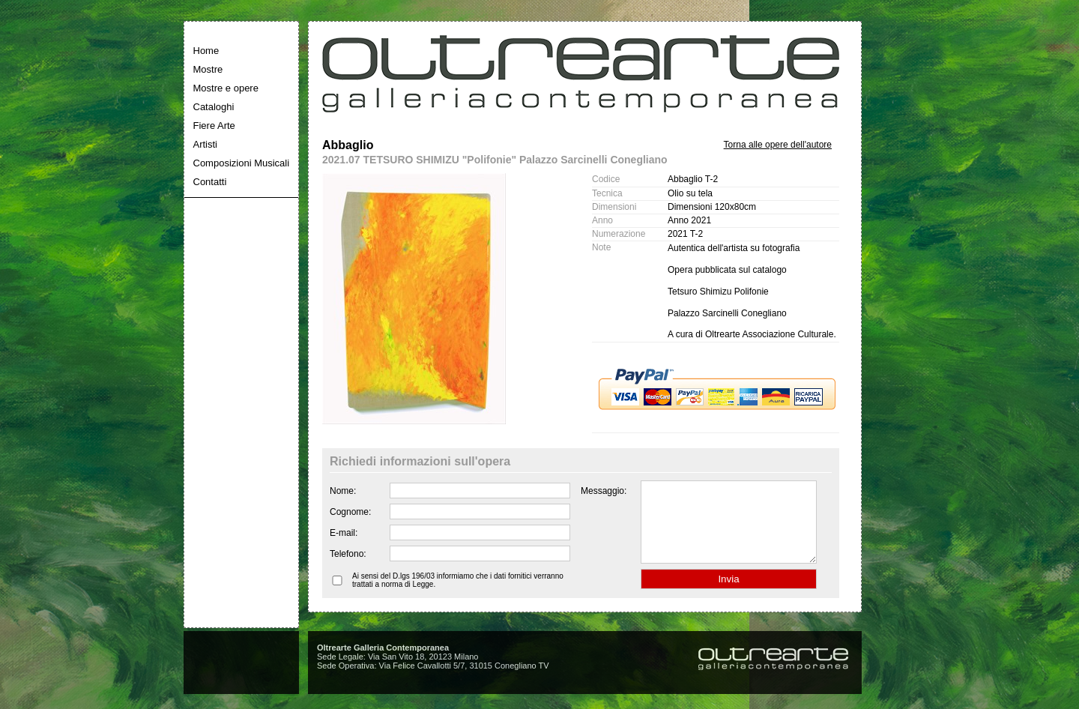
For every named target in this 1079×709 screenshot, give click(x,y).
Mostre (208, 69)
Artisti (205, 144)
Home (206, 50)
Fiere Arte (214, 125)
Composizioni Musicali (241, 163)
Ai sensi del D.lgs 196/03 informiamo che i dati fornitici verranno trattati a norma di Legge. (457, 596)
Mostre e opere (226, 88)
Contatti (210, 181)
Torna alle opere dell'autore (778, 144)
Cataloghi (214, 106)
